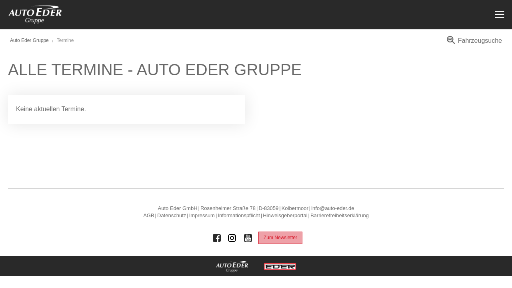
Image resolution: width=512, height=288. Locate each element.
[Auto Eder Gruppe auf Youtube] (248, 238)
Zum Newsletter (280, 237)
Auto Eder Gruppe (29, 40)
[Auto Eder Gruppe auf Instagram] (232, 238)
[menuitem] (473, 43)
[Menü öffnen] (498, 14)
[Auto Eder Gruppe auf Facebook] (217, 238)
